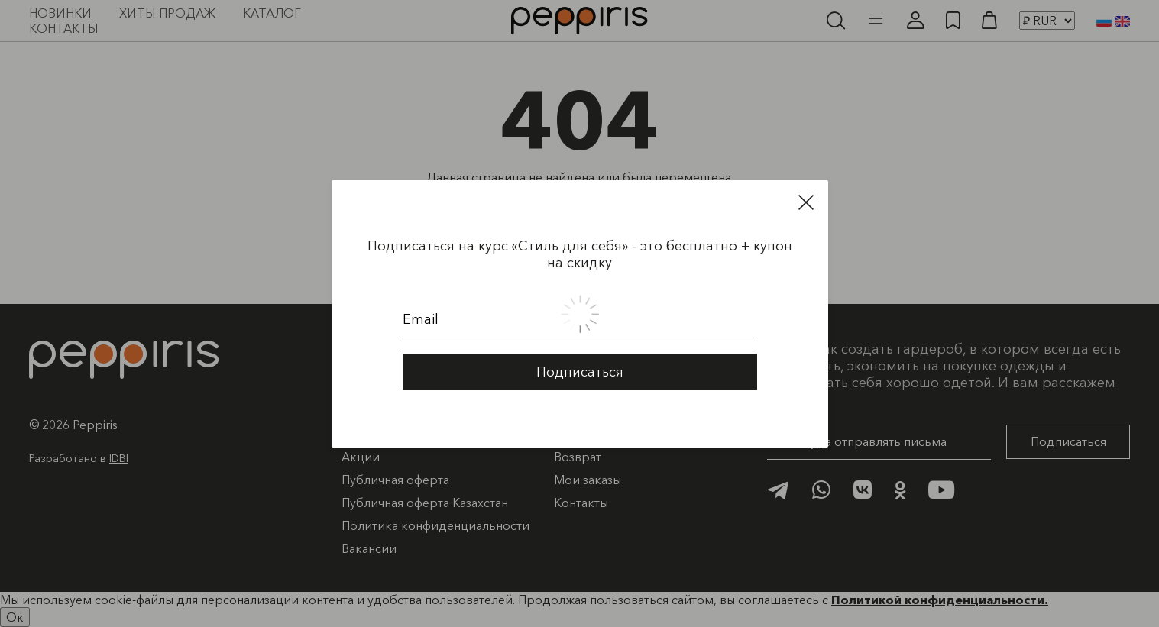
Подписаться (579, 369)
